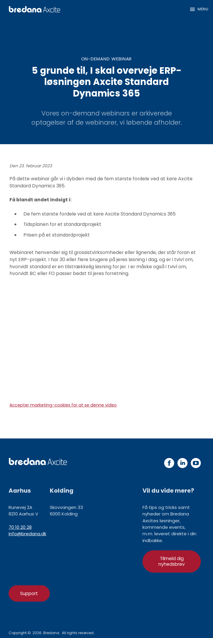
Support (29, 593)
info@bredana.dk (27, 534)
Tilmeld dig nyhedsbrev (171, 561)
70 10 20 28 (20, 527)
